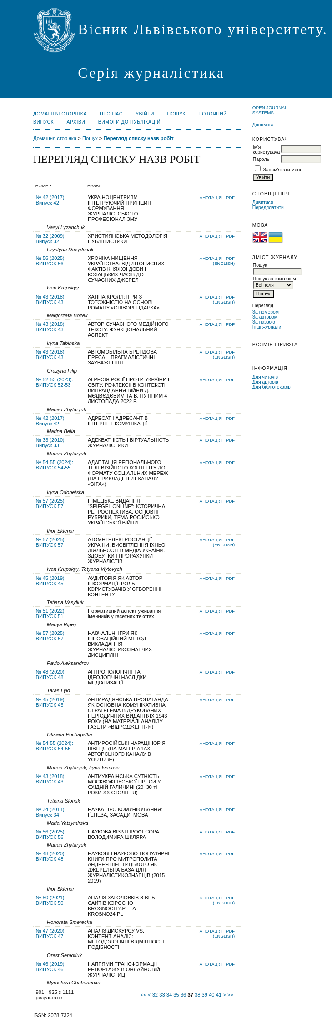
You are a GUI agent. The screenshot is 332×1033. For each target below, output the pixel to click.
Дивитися (262, 202)
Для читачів (265, 376)
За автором (264, 316)
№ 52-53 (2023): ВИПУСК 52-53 (54, 382)
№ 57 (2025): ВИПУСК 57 (51, 503)
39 (204, 995)
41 (218, 995)
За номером (265, 311)
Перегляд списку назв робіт (138, 138)
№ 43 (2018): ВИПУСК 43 (51, 299)
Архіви (76, 122)
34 (169, 995)
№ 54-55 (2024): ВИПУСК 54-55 (54, 464)
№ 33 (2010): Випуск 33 (51, 442)
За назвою (263, 321)
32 (155, 995)
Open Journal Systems (269, 110)
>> (230, 995)
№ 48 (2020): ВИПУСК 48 (51, 674)
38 (197, 995)
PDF (230, 197)
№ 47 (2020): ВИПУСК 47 (51, 933)
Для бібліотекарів (271, 386)
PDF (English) (224, 261)
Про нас (111, 113)
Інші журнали (266, 326)
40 (211, 995)
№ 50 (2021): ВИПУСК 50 (51, 900)
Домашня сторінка (60, 113)
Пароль (261, 159)
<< (143, 995)
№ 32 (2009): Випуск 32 (51, 238)
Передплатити (268, 207)
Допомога (263, 124)
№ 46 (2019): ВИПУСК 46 (51, 966)
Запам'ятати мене (282, 169)
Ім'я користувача (266, 150)
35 (176, 995)
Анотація (211, 197)
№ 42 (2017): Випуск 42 (51, 200)
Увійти (145, 113)
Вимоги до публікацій (129, 122)
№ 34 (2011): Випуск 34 (51, 812)
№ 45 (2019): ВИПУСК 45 (51, 580)
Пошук (176, 113)
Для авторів (265, 381)
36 (183, 995)
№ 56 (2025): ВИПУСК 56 (51, 260)
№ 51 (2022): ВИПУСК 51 (51, 613)
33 (162, 995)
